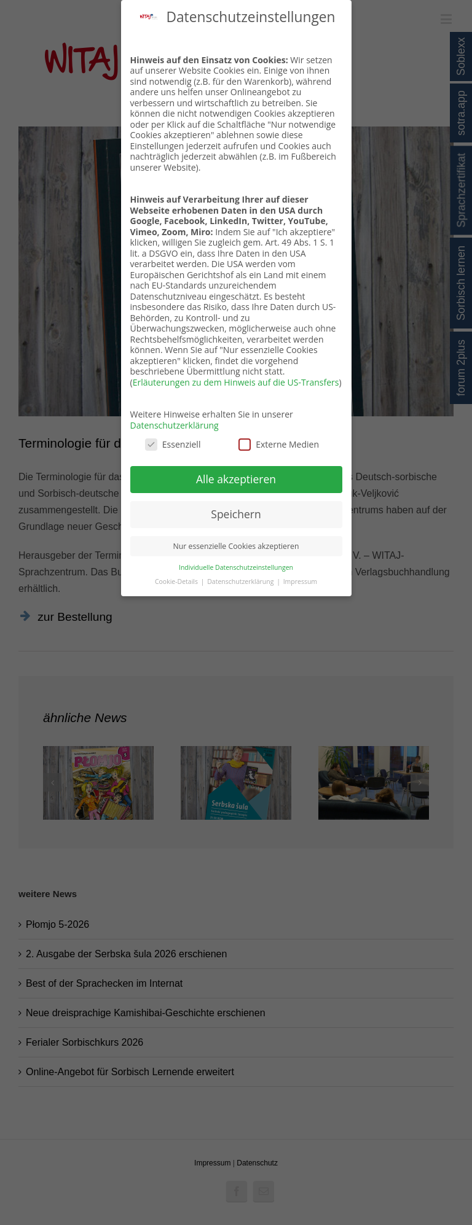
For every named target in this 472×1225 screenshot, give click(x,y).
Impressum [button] (300, 581)
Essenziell (173, 444)
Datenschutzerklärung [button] (241, 581)
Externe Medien (278, 444)
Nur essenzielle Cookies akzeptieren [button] (236, 546)
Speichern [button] (236, 514)
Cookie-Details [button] (177, 581)
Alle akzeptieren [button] (236, 479)
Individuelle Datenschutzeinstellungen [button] (236, 567)
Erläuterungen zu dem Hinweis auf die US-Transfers (236, 382)
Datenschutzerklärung (174, 425)
